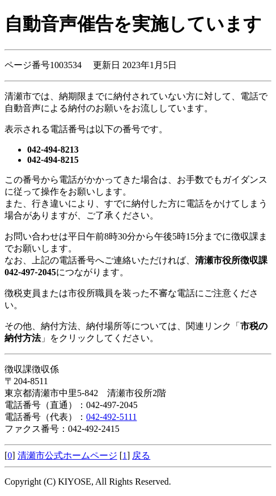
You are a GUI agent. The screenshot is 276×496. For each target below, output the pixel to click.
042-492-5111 (111, 417)
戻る (141, 455)
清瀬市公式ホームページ (67, 455)
